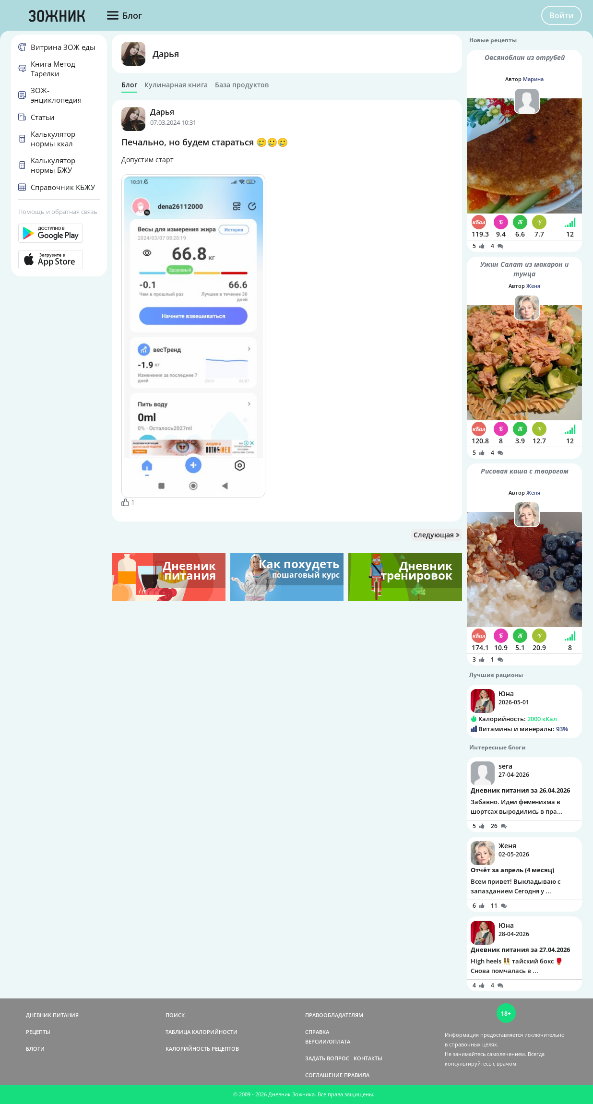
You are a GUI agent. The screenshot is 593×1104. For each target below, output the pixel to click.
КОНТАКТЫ (368, 1058)
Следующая (437, 534)
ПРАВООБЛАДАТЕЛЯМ (334, 1015)
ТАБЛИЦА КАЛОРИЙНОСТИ (201, 1031)
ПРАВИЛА (356, 1075)
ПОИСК (175, 1015)
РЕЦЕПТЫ (38, 1031)
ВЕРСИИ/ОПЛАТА (327, 1041)
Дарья (166, 53)
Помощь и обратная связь (57, 211)
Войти (561, 15)
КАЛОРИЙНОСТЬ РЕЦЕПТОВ (202, 1048)
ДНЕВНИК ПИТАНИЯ (52, 1015)
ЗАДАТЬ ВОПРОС (327, 1058)
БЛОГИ (35, 1048)
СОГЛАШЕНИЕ (324, 1075)
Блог (129, 85)
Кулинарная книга (176, 85)
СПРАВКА (317, 1031)
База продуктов (242, 85)
